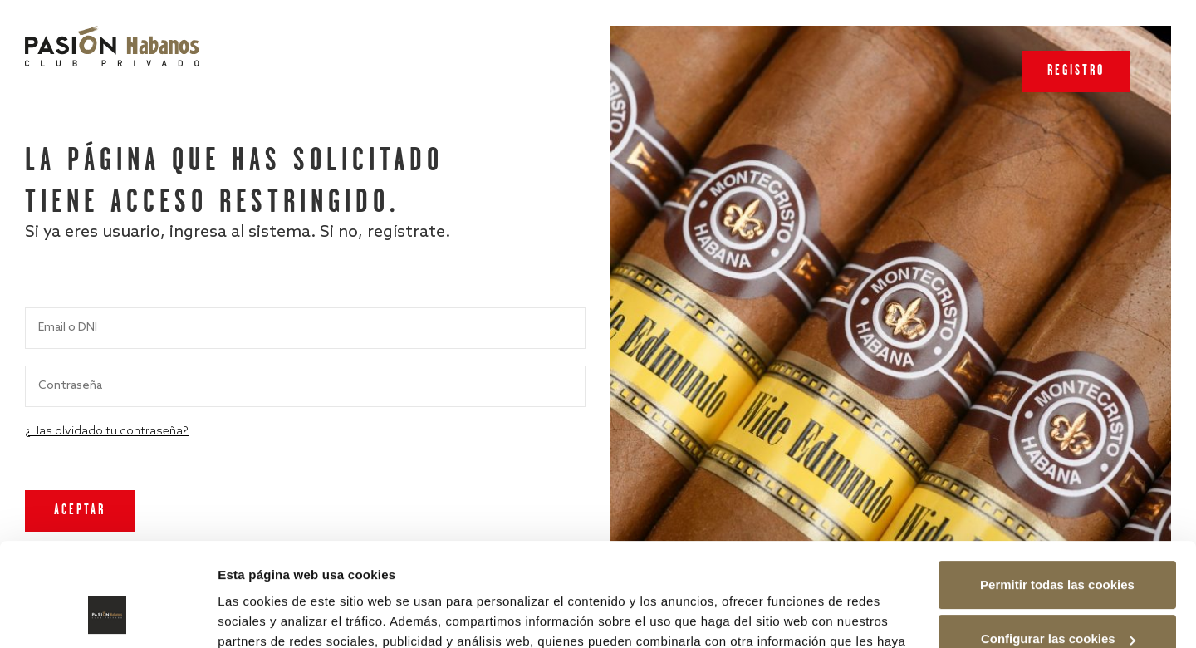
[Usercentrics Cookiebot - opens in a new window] (107, 615)
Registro (1076, 71)
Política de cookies (803, 569)
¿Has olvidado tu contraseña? (107, 432)
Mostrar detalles (266, 615)
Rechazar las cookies (1057, 602)
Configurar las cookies (1058, 547)
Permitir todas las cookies (1057, 493)
